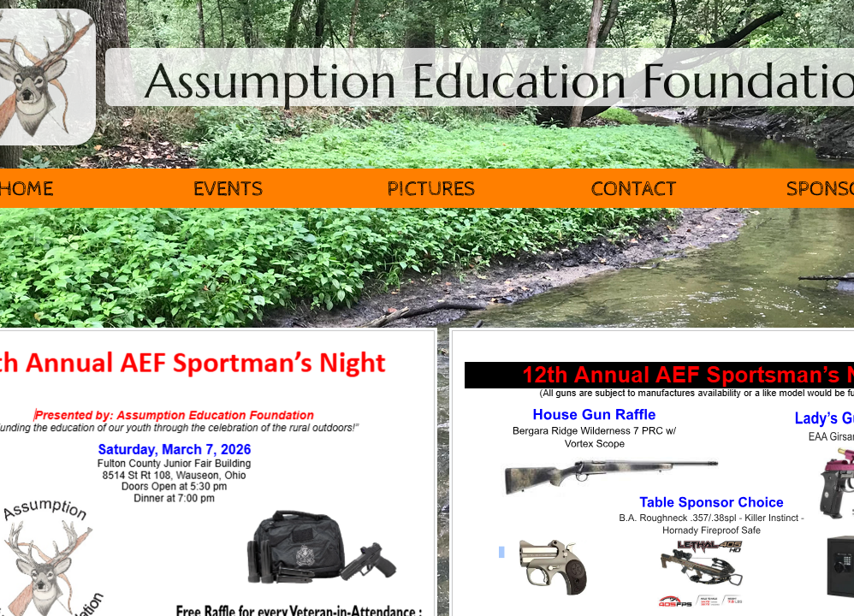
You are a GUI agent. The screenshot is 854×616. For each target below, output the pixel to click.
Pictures (431, 189)
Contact (634, 189)
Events (228, 189)
